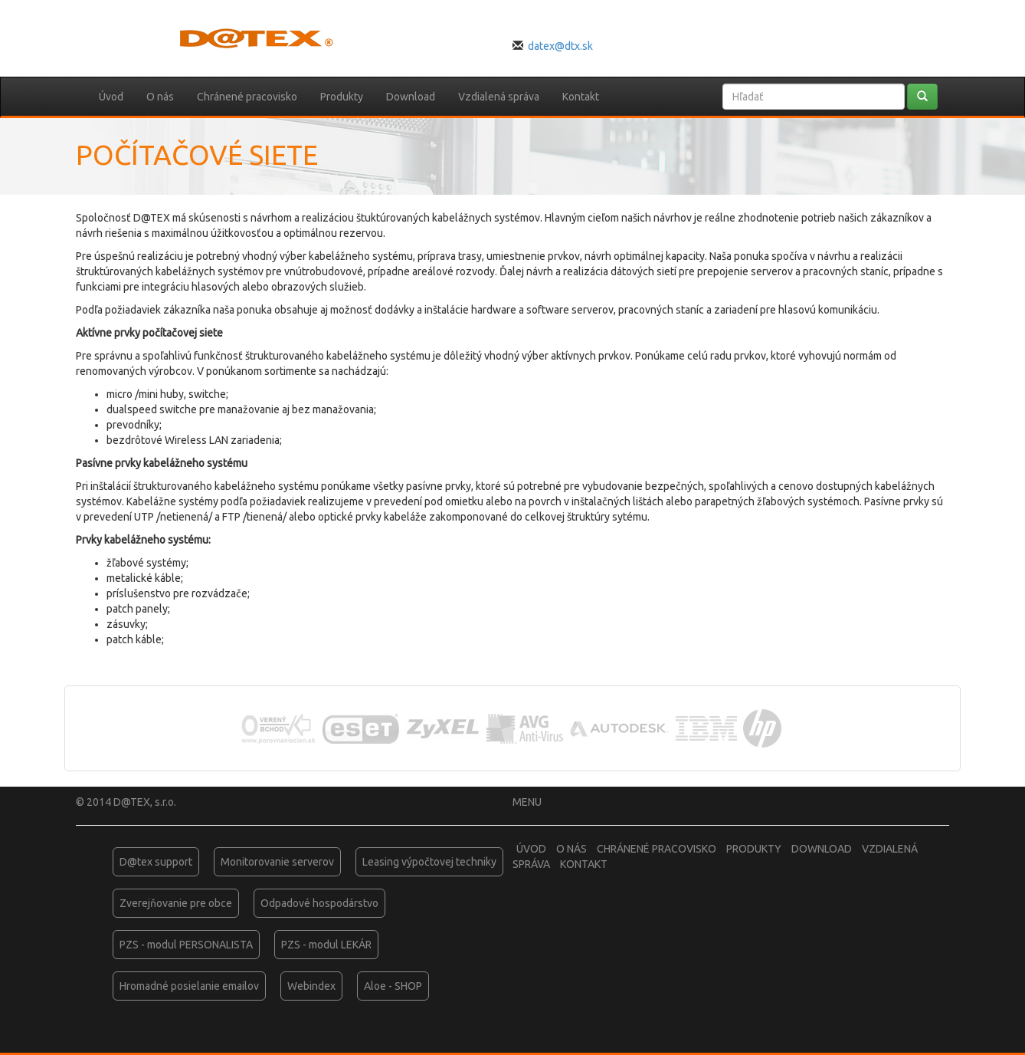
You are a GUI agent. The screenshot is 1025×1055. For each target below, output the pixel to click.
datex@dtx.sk (560, 46)
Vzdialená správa (498, 96)
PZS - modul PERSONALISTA (186, 944)
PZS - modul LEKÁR (326, 944)
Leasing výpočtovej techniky (429, 862)
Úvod (111, 96)
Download (410, 96)
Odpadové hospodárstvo (319, 903)
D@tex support (156, 862)
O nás (160, 96)
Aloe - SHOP (393, 986)
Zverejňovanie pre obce (176, 903)
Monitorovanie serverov (277, 862)
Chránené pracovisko (247, 96)
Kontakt (580, 96)
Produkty (341, 96)
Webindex (311, 986)
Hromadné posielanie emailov (189, 986)
